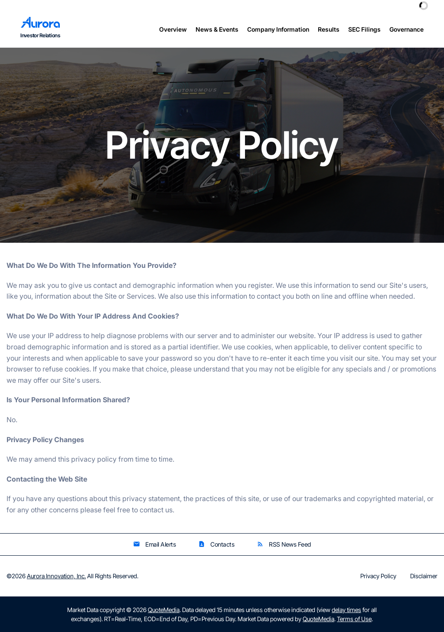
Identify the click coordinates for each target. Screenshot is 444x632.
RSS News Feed (284, 544)
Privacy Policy (378, 576)
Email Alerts (154, 544)
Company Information (278, 29)
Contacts (216, 544)
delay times (346, 609)
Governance (406, 29)
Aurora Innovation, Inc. (56, 576)
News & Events (217, 29)
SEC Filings (364, 29)
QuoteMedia (164, 609)
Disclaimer (423, 576)
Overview (173, 29)
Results (329, 29)
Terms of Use (354, 618)
